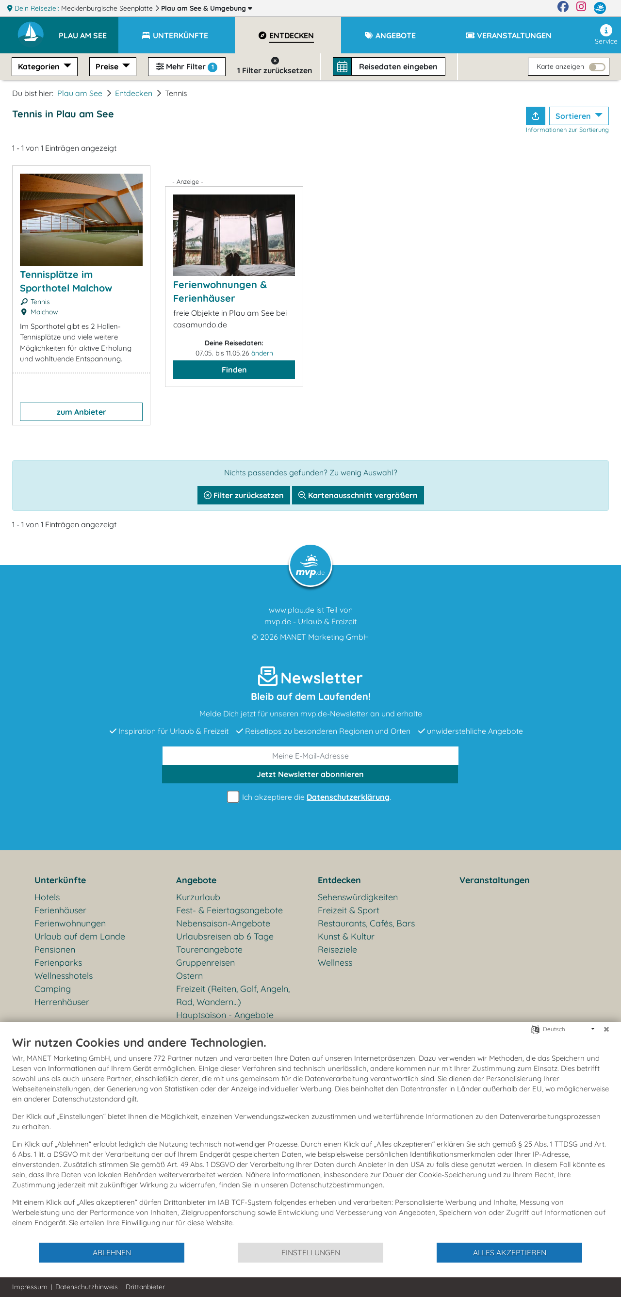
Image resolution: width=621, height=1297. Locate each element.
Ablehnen (112, 1252)
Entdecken (133, 93)
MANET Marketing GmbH (324, 637)
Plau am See (206, 8)
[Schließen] (606, 1029)
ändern (262, 353)
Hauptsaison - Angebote (225, 1015)
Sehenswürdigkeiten (358, 897)
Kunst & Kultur (346, 936)
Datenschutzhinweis (86, 1286)
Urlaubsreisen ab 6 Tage (225, 936)
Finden (234, 369)
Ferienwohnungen (70, 923)
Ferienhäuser (60, 910)
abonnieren (310, 774)
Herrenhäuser (61, 1001)
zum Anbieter (81, 412)
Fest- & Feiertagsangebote (229, 910)
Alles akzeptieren (509, 1252)
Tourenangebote (209, 949)
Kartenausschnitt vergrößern (358, 495)
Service (606, 35)
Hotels (47, 897)
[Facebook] (563, 8)
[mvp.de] (600, 8)
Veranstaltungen (494, 880)
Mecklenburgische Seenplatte (108, 8)
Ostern (189, 975)
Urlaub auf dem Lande (79, 936)
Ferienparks (58, 962)
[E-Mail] (310, 755)
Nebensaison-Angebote (223, 923)
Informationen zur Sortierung (567, 129)
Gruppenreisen (205, 962)
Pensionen (54, 949)
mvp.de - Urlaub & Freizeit (310, 621)
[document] (310, 1138)
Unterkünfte (60, 880)
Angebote (196, 880)
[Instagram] (581, 8)
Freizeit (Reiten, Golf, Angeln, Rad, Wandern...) (233, 995)
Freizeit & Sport (348, 910)
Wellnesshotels (63, 975)
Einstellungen (310, 1252)
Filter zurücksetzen (244, 495)
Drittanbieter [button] (145, 1286)
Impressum (30, 1286)
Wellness (335, 962)
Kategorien (40, 66)
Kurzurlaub (198, 897)
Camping (52, 988)
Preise (108, 66)
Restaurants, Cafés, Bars (366, 923)
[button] (88, 31)
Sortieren (574, 116)
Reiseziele (337, 949)
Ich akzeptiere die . (310, 797)
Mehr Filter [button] (186, 67)
